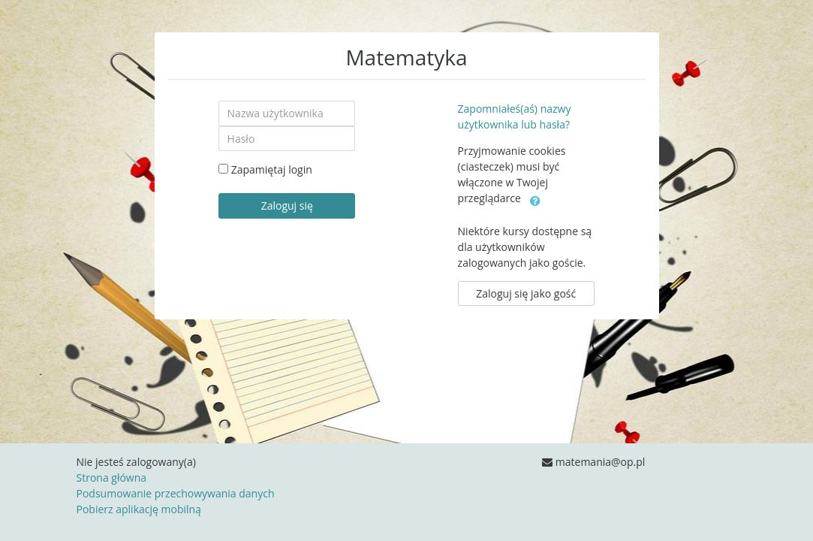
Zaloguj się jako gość (526, 293)
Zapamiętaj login (271, 169)
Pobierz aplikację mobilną (139, 509)
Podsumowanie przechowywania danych (176, 493)
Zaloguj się (287, 205)
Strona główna (112, 477)
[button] (535, 199)
